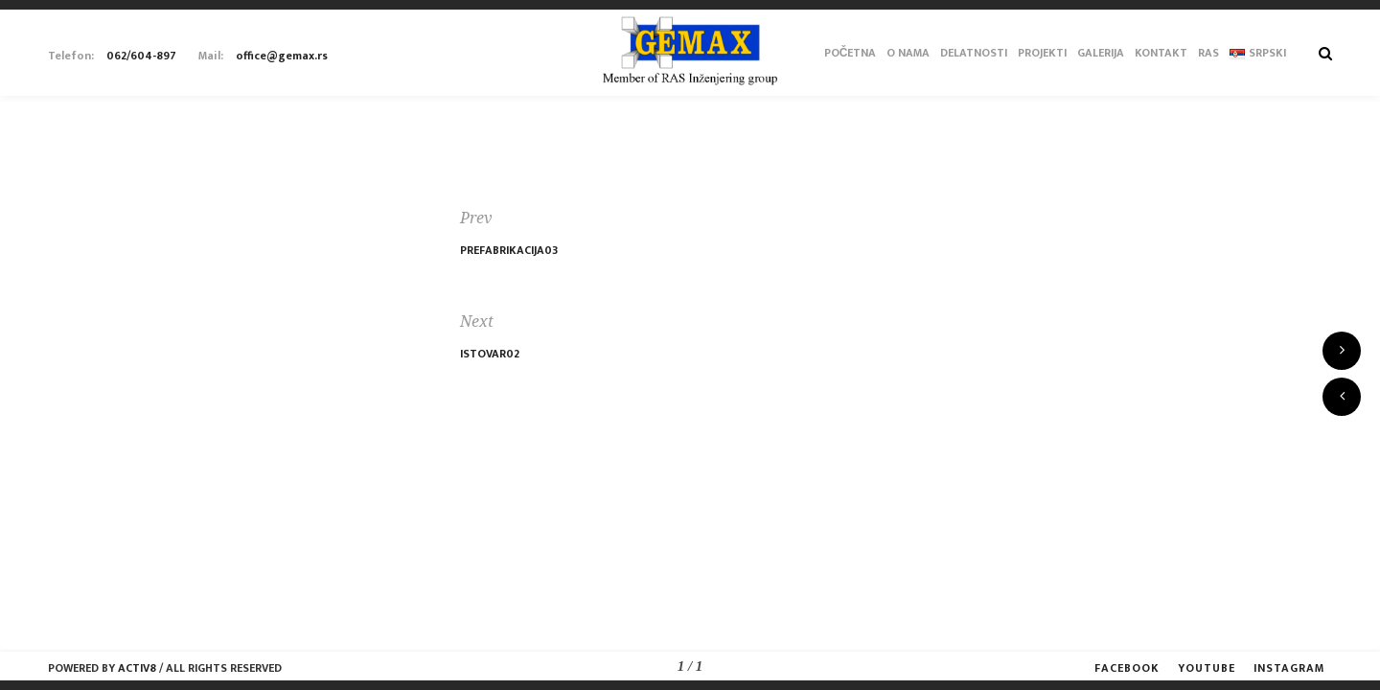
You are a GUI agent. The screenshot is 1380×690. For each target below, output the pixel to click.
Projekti (1042, 52)
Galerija (1100, 52)
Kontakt (1161, 52)
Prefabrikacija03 (509, 250)
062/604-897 (141, 55)
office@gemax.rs (282, 55)
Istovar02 (489, 353)
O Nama (908, 52)
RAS (1208, 52)
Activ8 (137, 668)
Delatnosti (973, 52)
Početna (850, 52)
